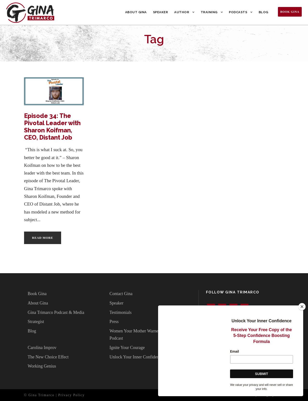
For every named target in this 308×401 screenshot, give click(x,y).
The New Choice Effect (48, 357)
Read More (42, 237)
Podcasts (238, 12)
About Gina (136, 12)
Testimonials (120, 312)
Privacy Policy (71, 395)
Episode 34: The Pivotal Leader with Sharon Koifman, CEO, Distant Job (52, 126)
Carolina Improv (42, 347)
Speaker (160, 12)
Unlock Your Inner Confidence (136, 357)
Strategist (36, 321)
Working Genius (42, 366)
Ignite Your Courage (127, 347)
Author (181, 12)
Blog (263, 12)
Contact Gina (120, 293)
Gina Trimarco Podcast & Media (56, 312)
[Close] (302, 306)
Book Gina (289, 11)
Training (209, 12)
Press (114, 321)
